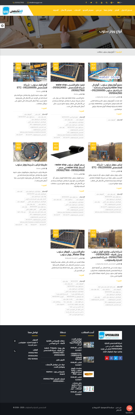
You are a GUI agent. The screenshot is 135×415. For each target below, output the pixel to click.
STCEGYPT (34, 224)
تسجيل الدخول (126, 10)
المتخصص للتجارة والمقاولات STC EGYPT (73, 137)
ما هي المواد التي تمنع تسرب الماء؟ (75, 309)
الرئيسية (119, 52)
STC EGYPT (57, 137)
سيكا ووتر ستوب (69, 199)
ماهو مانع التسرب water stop (70, 117)
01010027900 (33, 353)
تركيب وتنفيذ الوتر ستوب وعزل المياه (37, 212)
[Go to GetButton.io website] (129, 412)
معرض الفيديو (88, 10)
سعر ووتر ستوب (79, 299)
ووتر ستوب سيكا (68, 301)
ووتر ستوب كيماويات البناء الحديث (75, 304)
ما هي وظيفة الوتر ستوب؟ (77, 294)
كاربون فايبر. (60, 360)
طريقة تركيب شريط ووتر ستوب (76, 122)
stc (26, 224)
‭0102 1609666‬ (33, 359)
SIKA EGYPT (18, 224)
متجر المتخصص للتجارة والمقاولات (38, 127)
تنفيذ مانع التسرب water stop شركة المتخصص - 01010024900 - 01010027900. (68, 88)
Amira (76, 94)
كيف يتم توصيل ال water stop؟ (75, 296)
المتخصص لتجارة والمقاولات (39, 129)
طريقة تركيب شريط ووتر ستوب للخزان (74, 124)
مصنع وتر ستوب (60, 304)
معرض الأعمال (66, 10)
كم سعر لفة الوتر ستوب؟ (62, 294)
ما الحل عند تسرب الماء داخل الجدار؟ (74, 312)
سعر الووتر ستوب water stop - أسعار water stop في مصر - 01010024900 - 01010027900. (69, 167)
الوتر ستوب (37, 114)
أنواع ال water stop (58, 296)
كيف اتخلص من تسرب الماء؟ (76, 307)
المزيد (118, 114)
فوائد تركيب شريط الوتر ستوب (38, 196)
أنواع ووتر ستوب (111, 120)
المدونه (55, 10)
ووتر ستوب (61, 127)
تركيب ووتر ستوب (68, 119)
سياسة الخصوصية (107, 407)
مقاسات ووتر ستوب (67, 299)
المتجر (117, 10)
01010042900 (33, 356)
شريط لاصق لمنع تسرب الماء (76, 314)
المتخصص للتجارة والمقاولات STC (75, 132)
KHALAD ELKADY (71, 258)
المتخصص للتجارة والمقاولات (105, 97)
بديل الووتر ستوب (79, 301)
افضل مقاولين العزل (31, 209)
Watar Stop (74, 281)
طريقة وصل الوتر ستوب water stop (36, 194)
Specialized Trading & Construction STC (70, 135)
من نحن (99, 10)
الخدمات (77, 10)
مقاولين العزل (42, 209)
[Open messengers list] (129, 408)
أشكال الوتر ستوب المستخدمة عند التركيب (35, 199)
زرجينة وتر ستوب (56, 301)
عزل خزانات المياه (21, 212)
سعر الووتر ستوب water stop (75, 127)
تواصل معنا (108, 10)
